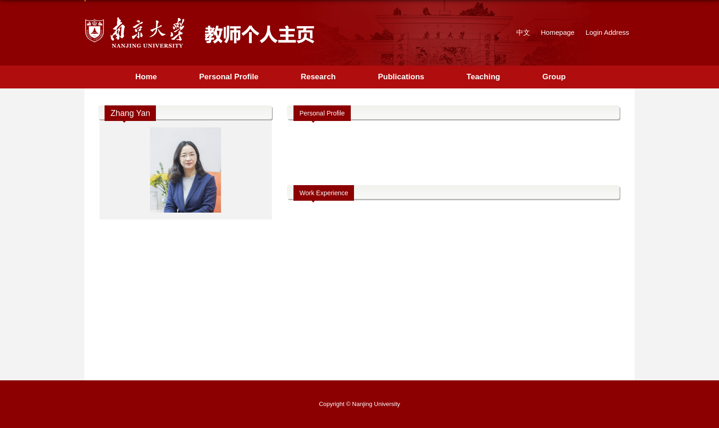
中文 (523, 32)
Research (318, 76)
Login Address (607, 32)
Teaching (483, 76)
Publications (401, 76)
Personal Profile (228, 76)
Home (146, 76)
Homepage (558, 32)
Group (554, 76)
